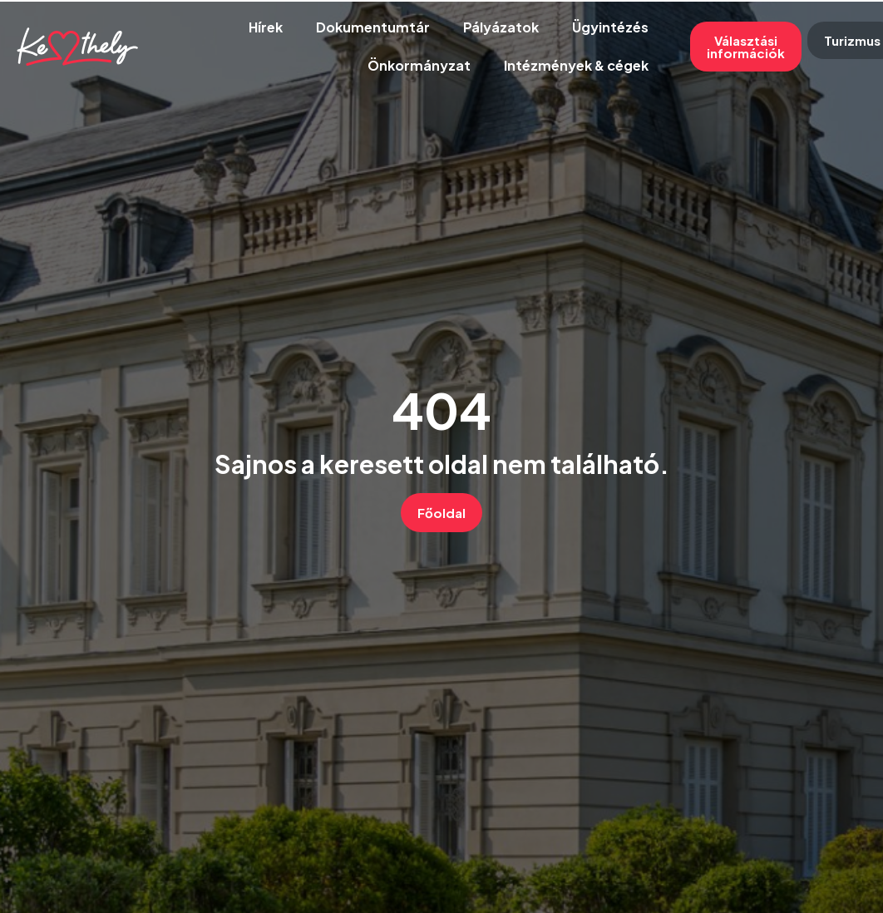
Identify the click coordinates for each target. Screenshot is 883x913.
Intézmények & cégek (576, 65)
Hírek (266, 27)
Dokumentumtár (373, 27)
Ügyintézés (610, 27)
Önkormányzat (419, 65)
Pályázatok (501, 27)
